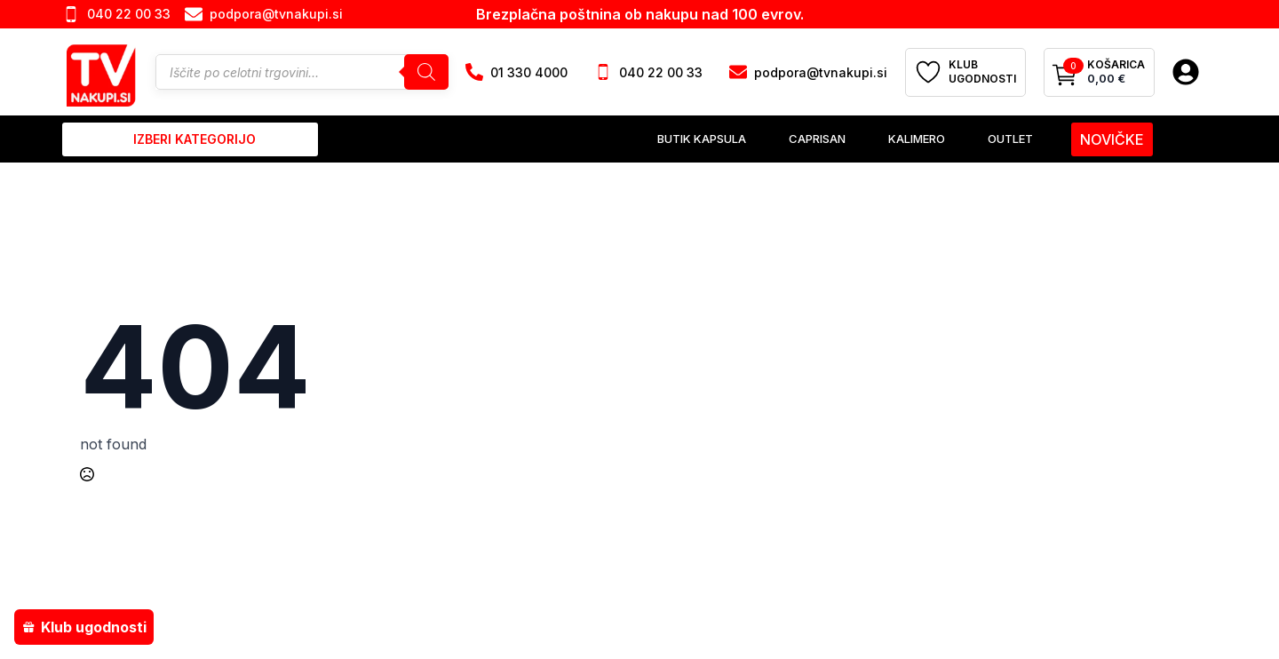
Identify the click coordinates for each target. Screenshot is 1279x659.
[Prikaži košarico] (1099, 73)
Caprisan (817, 138)
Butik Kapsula (701, 138)
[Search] (426, 72)
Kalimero (916, 138)
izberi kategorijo (194, 139)
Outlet (1010, 138)
